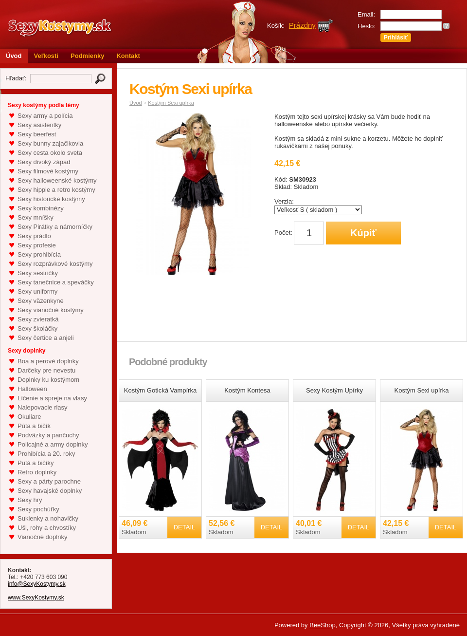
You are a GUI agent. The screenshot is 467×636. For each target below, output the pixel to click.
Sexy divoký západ (44, 162)
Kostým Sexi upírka (171, 103)
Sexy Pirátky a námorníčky (55, 226)
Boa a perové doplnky (48, 361)
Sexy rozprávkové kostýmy (55, 263)
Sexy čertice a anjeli (46, 337)
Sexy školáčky (37, 328)
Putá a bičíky (36, 463)
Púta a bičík (34, 426)
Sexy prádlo (34, 236)
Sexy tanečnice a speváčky (56, 282)
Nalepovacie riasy (43, 407)
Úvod (14, 55)
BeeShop (322, 625)
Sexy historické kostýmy (51, 199)
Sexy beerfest (37, 134)
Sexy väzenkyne (41, 300)
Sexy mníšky (36, 217)
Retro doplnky (37, 472)
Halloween (32, 389)
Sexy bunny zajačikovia (50, 143)
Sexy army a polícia (45, 115)
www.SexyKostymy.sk (36, 597)
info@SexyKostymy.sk (37, 583)
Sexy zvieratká (38, 319)
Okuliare (29, 416)
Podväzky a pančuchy (48, 435)
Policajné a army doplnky (53, 444)
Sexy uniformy (37, 291)
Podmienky (87, 55)
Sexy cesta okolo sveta (50, 152)
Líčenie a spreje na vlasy (52, 398)
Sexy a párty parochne (49, 481)
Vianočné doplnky (42, 537)
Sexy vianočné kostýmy (51, 310)
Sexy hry (30, 500)
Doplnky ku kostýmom (48, 379)
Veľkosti (46, 55)
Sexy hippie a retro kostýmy (56, 189)
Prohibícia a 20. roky (46, 453)
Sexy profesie (37, 245)
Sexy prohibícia (39, 254)
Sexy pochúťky (38, 509)
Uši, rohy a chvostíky (47, 527)
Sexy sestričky (38, 273)
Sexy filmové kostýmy (48, 171)
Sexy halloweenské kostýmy (57, 180)
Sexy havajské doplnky (50, 490)
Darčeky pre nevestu (46, 370)
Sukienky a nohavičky (48, 518)
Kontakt (128, 55)
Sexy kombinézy (41, 208)
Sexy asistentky (39, 125)
